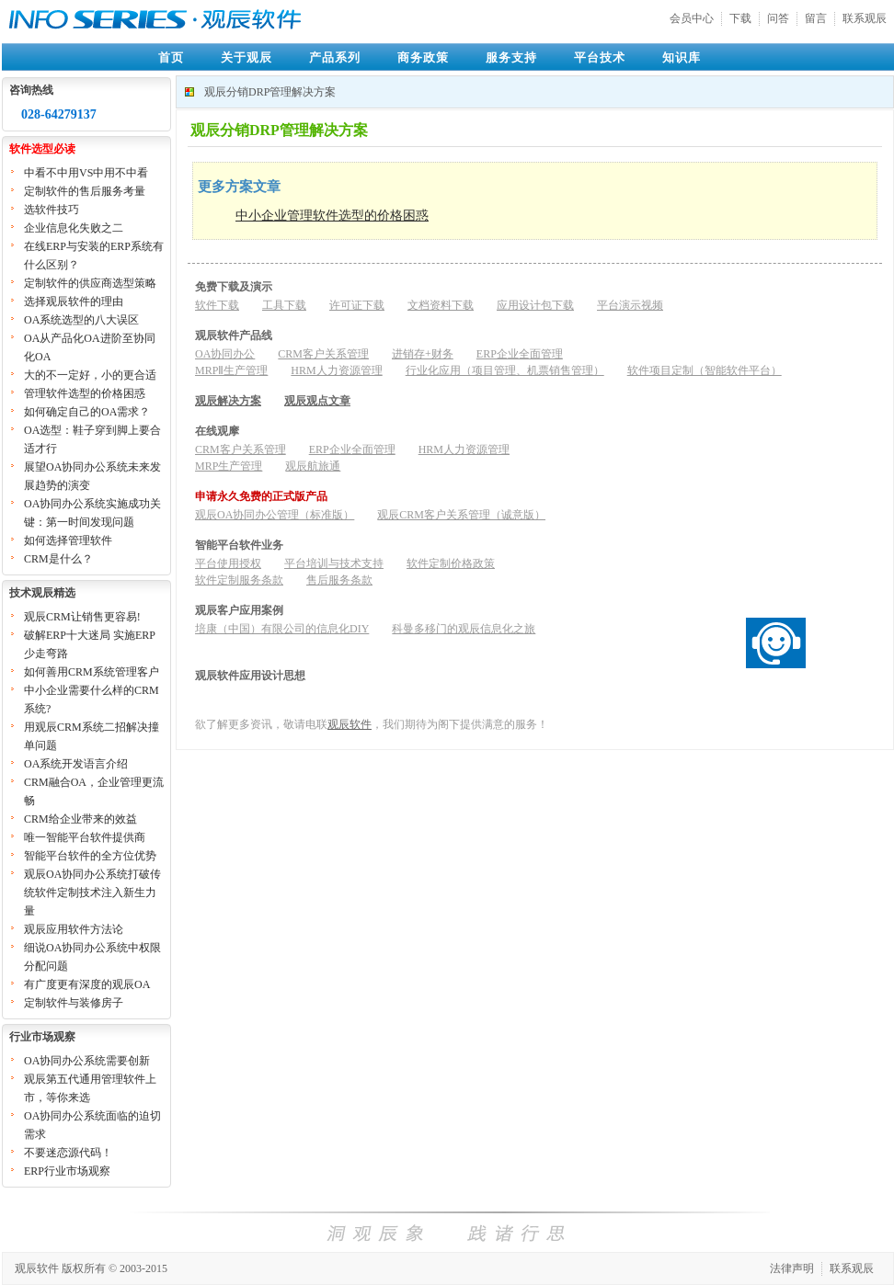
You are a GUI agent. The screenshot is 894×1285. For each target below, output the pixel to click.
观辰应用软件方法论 (73, 929)
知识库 (681, 57)
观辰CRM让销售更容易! (82, 616)
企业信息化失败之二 (73, 228)
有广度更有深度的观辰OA (87, 984)
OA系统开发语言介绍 (76, 763)
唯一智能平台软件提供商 (84, 837)
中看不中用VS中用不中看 (86, 172)
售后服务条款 (339, 580)
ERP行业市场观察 (67, 1171)
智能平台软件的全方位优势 (90, 855)
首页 (171, 57)
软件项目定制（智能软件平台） (704, 370)
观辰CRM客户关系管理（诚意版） (461, 514)
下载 (740, 18)
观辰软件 (349, 724)
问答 (778, 18)
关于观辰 (246, 57)
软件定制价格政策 (451, 563)
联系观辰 (864, 18)
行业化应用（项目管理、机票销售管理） (505, 370)
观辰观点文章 (317, 400)
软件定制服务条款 (239, 580)
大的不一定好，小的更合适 (90, 375)
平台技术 (599, 57)
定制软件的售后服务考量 (84, 191)
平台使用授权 (228, 563)
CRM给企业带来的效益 (80, 819)
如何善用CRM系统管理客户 (91, 671)
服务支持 (511, 57)
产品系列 (335, 57)
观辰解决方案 (228, 400)
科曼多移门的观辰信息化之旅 (463, 628)
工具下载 (284, 305)
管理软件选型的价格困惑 (84, 393)
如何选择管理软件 (68, 540)
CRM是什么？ (58, 558)
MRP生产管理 (228, 466)
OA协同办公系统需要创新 (87, 1060)
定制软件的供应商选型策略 (90, 283)
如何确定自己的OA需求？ (87, 411)
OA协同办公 (225, 353)
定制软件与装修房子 (73, 1002)
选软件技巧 (51, 209)
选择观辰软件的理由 (73, 301)
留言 (816, 18)
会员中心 (692, 18)
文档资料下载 (440, 305)
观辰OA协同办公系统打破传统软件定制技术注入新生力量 (92, 892)
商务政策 (423, 57)
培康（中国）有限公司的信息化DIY (282, 628)
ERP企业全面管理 (519, 353)
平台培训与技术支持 (334, 563)
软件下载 (217, 305)
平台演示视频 (630, 305)
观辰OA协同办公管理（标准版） (274, 514)
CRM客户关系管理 (323, 353)
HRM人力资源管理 (336, 370)
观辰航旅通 (312, 466)
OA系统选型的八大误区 (81, 319)
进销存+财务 (422, 353)
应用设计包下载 (535, 305)
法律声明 (792, 1268)
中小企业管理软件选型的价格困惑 (332, 215)
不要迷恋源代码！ (68, 1152)
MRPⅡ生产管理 (231, 370)
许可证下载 (356, 305)
